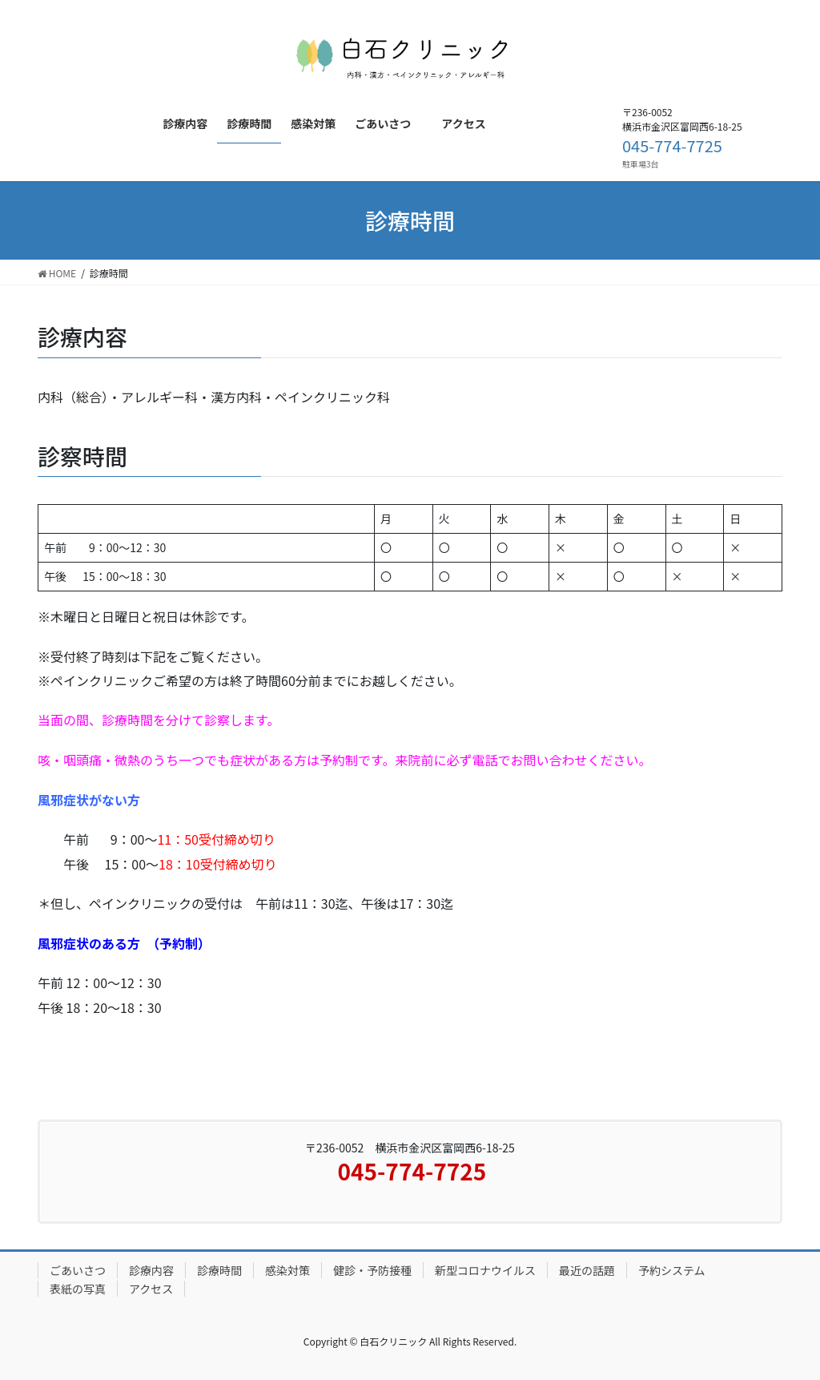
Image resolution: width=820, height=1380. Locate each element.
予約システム (671, 1270)
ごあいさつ (78, 1270)
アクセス (151, 1289)
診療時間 (219, 1270)
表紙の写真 (78, 1289)
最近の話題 (587, 1270)
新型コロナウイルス (485, 1270)
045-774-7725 (672, 145)
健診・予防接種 (372, 1270)
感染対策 (287, 1270)
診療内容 (151, 1270)
